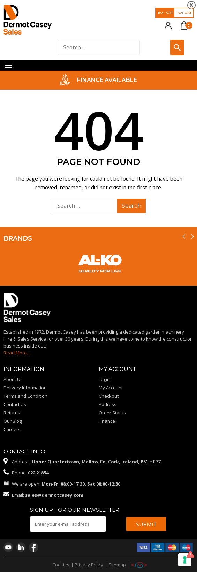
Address (107, 404)
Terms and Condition (25, 396)
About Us (13, 379)
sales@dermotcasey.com (54, 495)
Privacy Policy (89, 565)
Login (104, 379)
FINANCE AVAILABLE (107, 80)
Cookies (60, 565)
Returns (11, 413)
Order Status (112, 413)
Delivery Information (25, 387)
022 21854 (38, 473)
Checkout (109, 396)
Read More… (17, 353)
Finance (107, 421)
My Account (111, 387)
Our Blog (12, 421)
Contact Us (14, 404)
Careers (12, 429)
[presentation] (184, 236)
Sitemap (117, 565)
